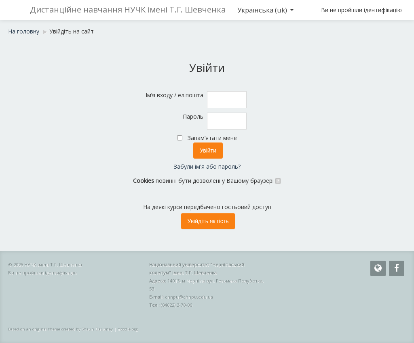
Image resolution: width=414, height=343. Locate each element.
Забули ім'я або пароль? (207, 166)
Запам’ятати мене (212, 138)
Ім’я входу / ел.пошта (174, 95)
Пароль (193, 116)
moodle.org (127, 329)
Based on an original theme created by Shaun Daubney (60, 329)
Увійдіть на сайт (71, 31)
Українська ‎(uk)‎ (265, 10)
